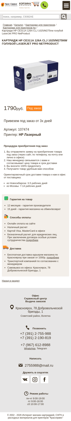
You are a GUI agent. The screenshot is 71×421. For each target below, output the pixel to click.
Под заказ (34, 108)
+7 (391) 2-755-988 (35, 334)
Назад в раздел (11, 280)
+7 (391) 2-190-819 (35, 338)
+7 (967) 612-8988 (35, 345)
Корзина (25, 3)
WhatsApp (29, 348)
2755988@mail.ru (35, 365)
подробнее (32, 240)
